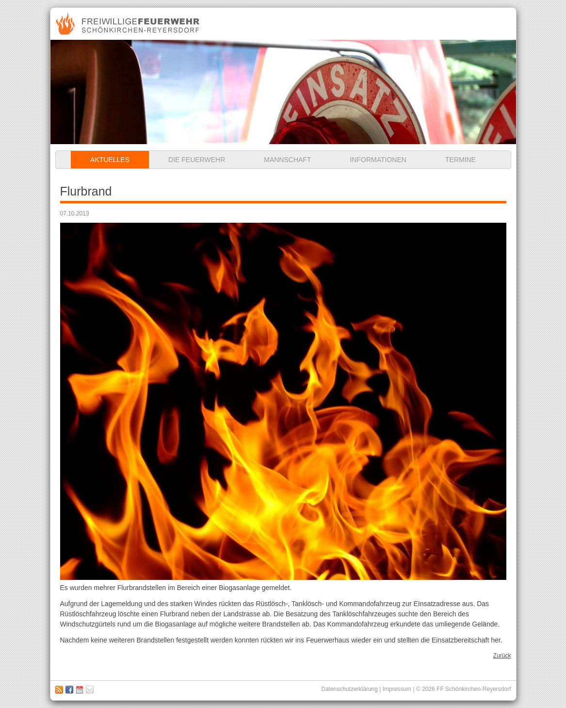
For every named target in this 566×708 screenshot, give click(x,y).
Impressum (90, 689)
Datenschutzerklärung (349, 689)
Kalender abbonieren (79, 689)
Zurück (502, 655)
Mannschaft (287, 160)
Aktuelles (109, 160)
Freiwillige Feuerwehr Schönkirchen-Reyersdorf (128, 24)
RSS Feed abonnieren (59, 689)
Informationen (378, 160)
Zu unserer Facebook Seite (69, 689)
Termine (460, 160)
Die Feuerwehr (196, 160)
